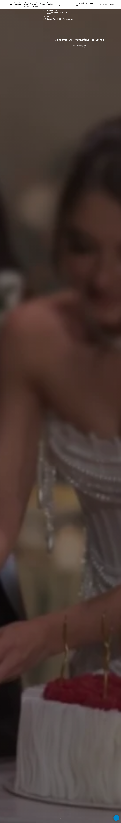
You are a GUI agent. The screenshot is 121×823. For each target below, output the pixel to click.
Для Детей (50, 3)
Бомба (26, 4)
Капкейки (18, 4)
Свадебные (34, 4)
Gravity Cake (18, 3)
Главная (8, 3)
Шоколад (51, 4)
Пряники (9, 4)
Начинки (27, 6)
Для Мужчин (40, 3)
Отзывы (35, 6)
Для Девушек (29, 3)
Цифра (43, 4)
